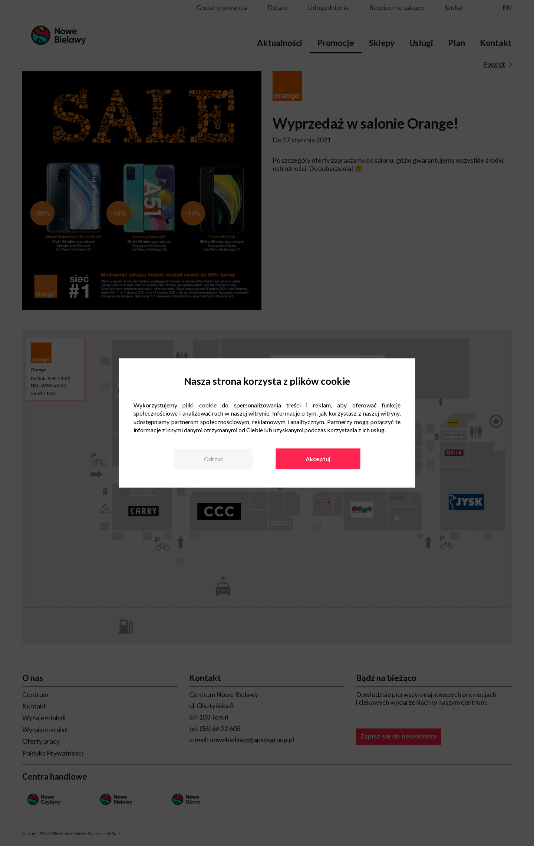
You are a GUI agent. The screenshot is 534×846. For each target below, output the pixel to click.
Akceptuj (318, 458)
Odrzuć (213, 458)
